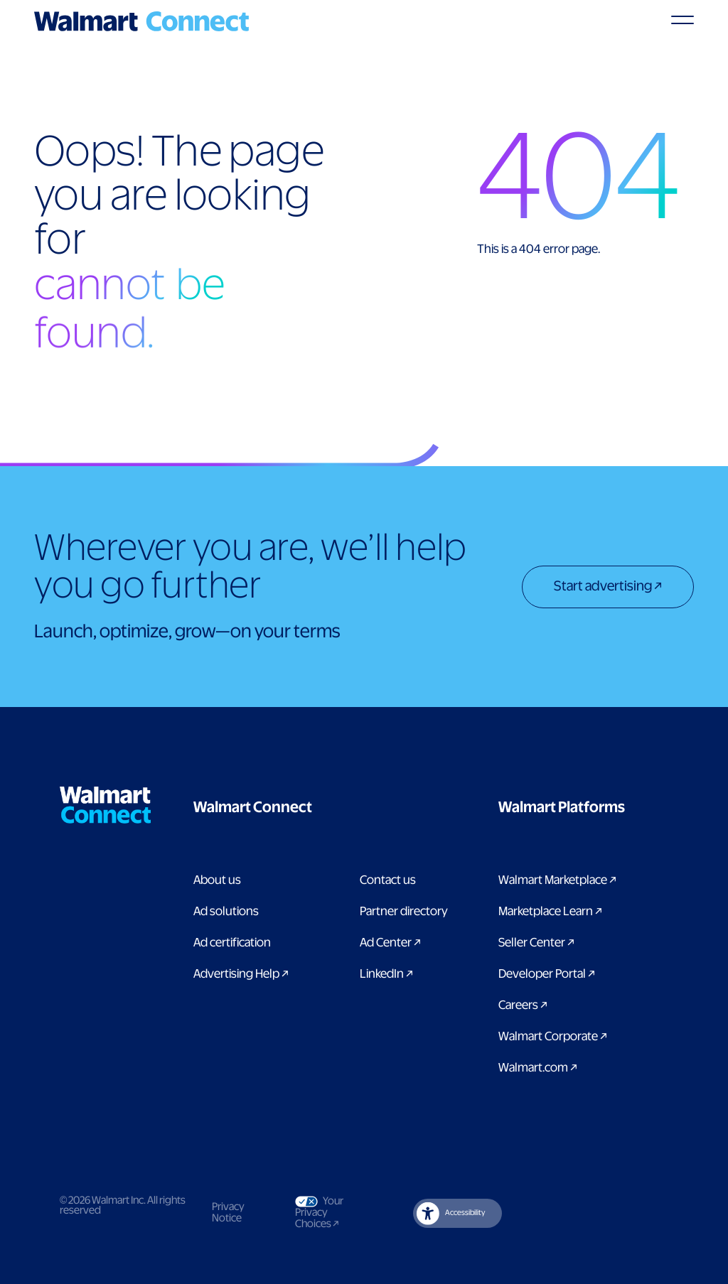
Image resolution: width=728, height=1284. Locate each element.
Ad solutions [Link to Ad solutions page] (226, 911)
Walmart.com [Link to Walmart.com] (537, 1068)
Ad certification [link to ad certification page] (232, 943)
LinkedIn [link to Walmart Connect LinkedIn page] (386, 974)
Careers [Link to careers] (522, 1005)
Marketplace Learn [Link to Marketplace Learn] (550, 911)
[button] (324, 808)
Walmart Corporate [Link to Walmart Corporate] (552, 1036)
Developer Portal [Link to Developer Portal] (546, 974)
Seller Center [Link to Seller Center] (536, 943)
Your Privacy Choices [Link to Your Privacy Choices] (329, 1212)
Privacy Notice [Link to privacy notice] (228, 1213)
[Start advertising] (608, 588)
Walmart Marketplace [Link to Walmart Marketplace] (557, 880)
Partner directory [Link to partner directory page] (404, 911)
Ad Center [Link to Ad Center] (390, 943)
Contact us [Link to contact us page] (388, 880)
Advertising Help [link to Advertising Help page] (241, 974)
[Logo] (141, 21)
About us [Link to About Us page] (217, 880)
